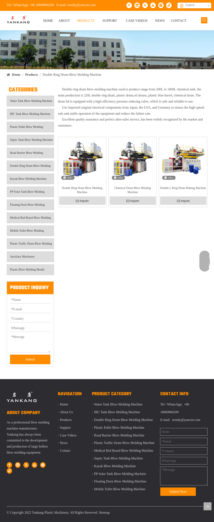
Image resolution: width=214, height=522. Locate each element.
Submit (30, 359)
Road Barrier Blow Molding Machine (25, 154)
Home (64, 404)
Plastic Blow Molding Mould (27, 269)
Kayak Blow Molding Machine (28, 178)
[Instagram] (161, 5)
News (64, 443)
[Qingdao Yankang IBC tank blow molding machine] (107, 49)
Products (66, 420)
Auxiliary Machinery (22, 256)
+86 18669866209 (41, 5)
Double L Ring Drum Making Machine (183, 188)
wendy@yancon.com (81, 5)
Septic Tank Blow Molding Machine (31, 139)
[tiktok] (169, 5)
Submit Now (177, 491)
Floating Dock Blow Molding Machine (26, 206)
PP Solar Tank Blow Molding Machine (26, 193)
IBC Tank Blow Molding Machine (30, 113)
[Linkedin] (137, 5)
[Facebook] (129, 5)
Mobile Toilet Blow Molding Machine (25, 232)
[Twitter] (145, 5)
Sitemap (104, 512)
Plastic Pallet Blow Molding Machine (25, 128)
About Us (66, 412)
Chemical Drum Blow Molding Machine (132, 190)
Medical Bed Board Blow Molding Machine (29, 219)
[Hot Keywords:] (204, 20)
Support (65, 427)
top (207, 506)
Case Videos (68, 435)
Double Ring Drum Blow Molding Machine (29, 167)
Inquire (82, 201)
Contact (65, 450)
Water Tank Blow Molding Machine (31, 101)
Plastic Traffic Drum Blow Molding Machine (29, 245)
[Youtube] (153, 5)
